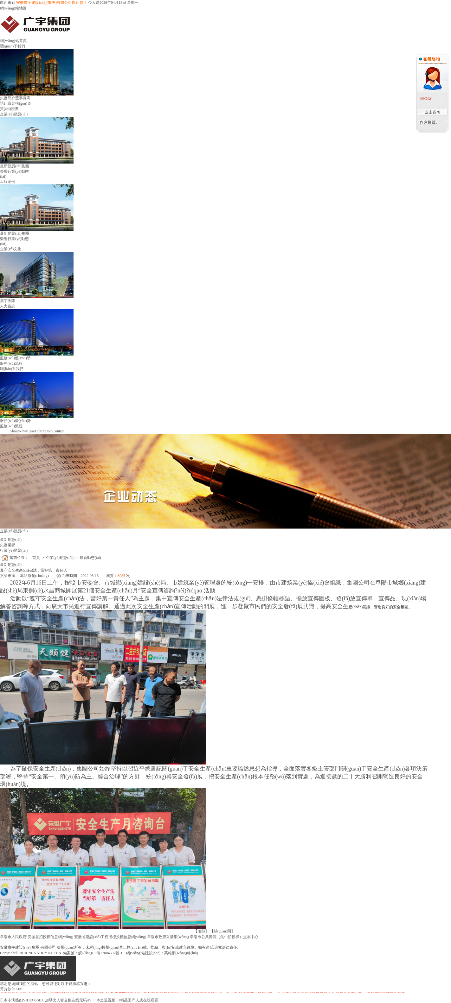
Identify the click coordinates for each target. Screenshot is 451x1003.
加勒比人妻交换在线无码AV (68, 1000)
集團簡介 (7, 98)
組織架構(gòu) (15, 103)
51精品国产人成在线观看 (137, 1000)
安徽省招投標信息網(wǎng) (50, 937)
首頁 (36, 557)
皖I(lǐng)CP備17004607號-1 (100, 953)
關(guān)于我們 (12, 46)
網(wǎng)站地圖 (13, 8)
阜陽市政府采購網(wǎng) (168, 937)
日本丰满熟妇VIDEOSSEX (22, 1000)
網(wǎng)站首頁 (13, 41)
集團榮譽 (7, 545)
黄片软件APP (11, 989)
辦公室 (425, 98)
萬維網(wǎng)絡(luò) (181, 953)
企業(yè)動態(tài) (14, 114)
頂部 (201, 931)
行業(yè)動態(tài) (14, 550)
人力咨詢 (7, 306)
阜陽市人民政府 (13, 937)
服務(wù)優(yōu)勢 (15, 358)
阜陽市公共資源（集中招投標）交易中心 (224, 937)
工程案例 (7, 181)
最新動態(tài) (11, 166)
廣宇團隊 (7, 301)
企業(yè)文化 (10, 249)
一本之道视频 (104, 1000)
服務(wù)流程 (11, 363)
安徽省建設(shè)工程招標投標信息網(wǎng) (110, 937)
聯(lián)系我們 (11, 369)
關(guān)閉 (222, 931)
